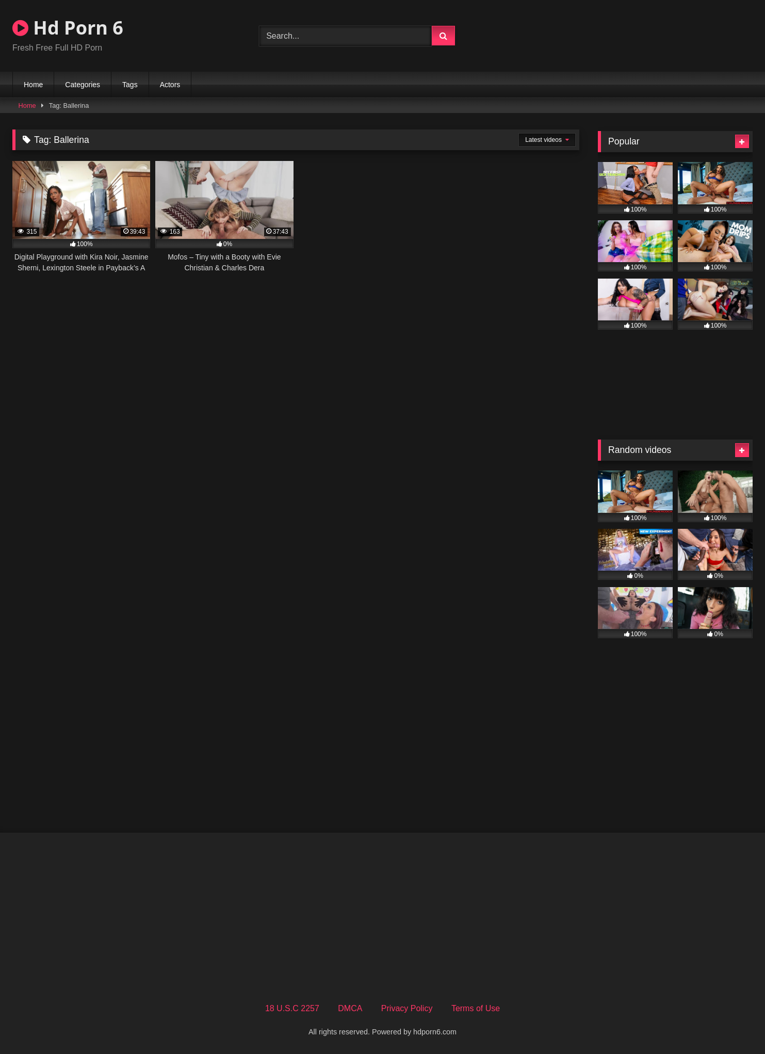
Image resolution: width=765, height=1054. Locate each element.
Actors (170, 84)
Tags (130, 84)
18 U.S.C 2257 (292, 1008)
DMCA (350, 1008)
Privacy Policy (407, 1008)
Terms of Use (475, 1008)
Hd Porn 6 (67, 27)
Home (33, 84)
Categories (82, 84)
